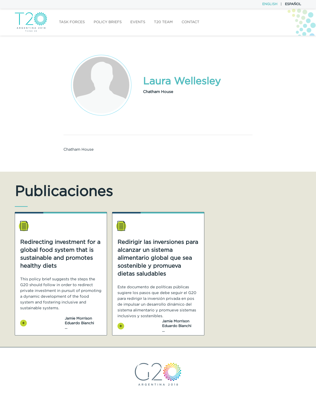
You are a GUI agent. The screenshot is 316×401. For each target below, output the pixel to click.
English (269, 4)
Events (137, 22)
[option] (61, 273)
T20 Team (163, 22)
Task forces (72, 22)
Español (293, 4)
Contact (190, 22)
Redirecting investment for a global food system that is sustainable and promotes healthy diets (60, 254)
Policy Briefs (108, 22)
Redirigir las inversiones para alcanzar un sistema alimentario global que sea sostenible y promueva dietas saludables (157, 258)
